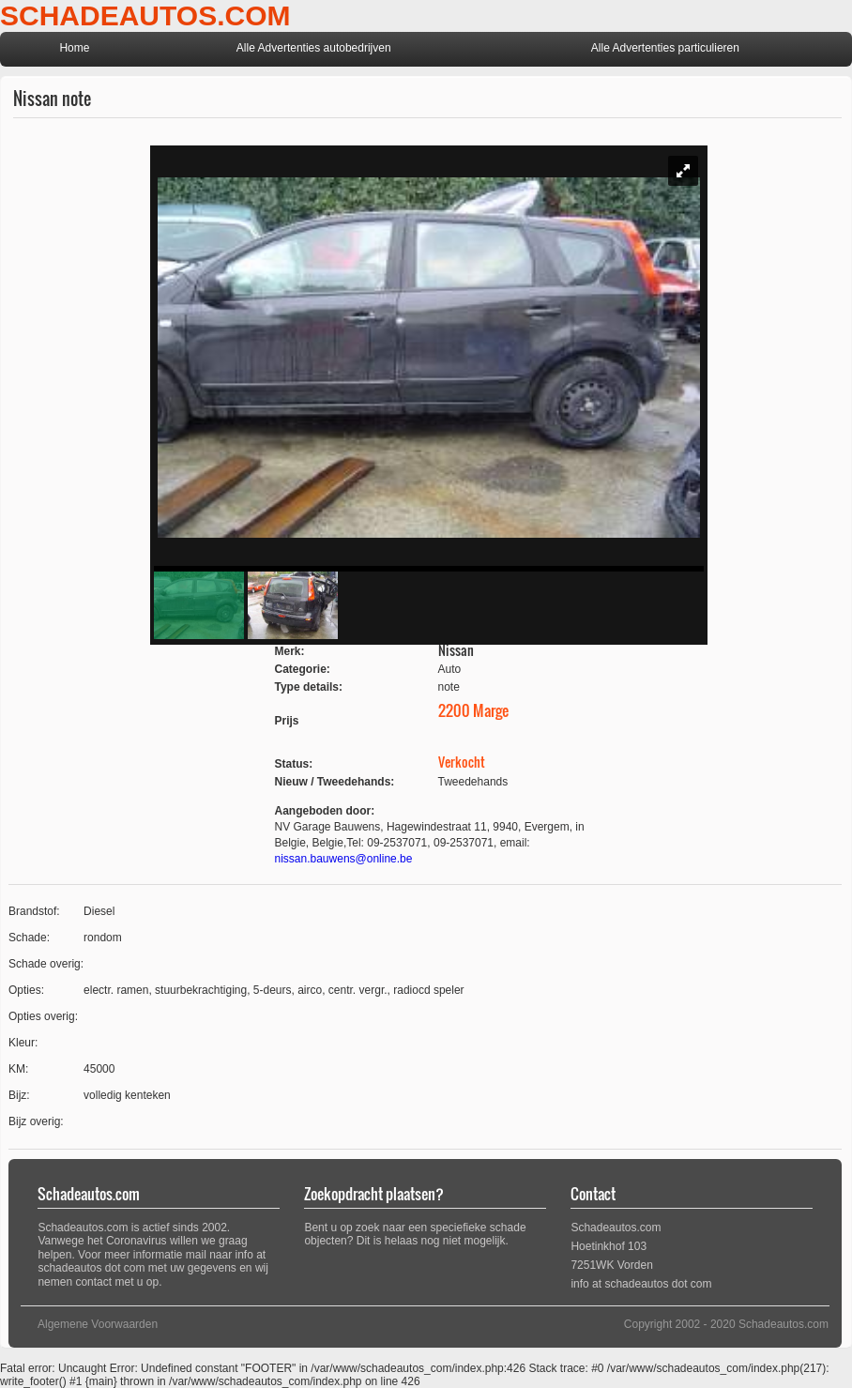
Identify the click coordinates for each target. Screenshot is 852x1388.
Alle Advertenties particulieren (665, 47)
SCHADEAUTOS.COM (145, 15)
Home (74, 47)
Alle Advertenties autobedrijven (313, 47)
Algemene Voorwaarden (98, 1324)
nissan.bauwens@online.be (344, 858)
